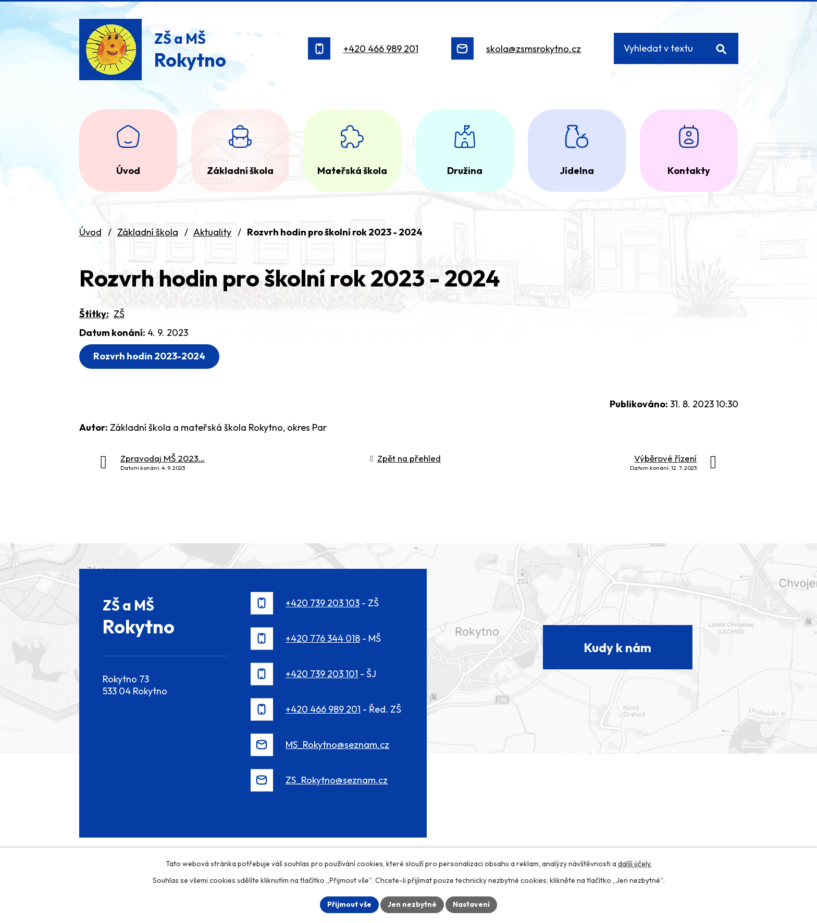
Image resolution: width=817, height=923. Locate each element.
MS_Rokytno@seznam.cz (337, 745)
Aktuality (212, 232)
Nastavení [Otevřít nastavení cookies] (471, 904)
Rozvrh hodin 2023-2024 (149, 356)
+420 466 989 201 (380, 49)
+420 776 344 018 (323, 638)
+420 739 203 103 (323, 603)
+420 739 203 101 (322, 674)
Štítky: (94, 314)
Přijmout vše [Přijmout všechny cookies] (349, 904)
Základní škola (147, 232)
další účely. (635, 863)
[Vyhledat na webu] (676, 48)
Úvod (90, 232)
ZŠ (119, 314)
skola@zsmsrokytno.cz (533, 49)
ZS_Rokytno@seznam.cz (337, 780)
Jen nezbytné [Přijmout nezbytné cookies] (412, 904)
